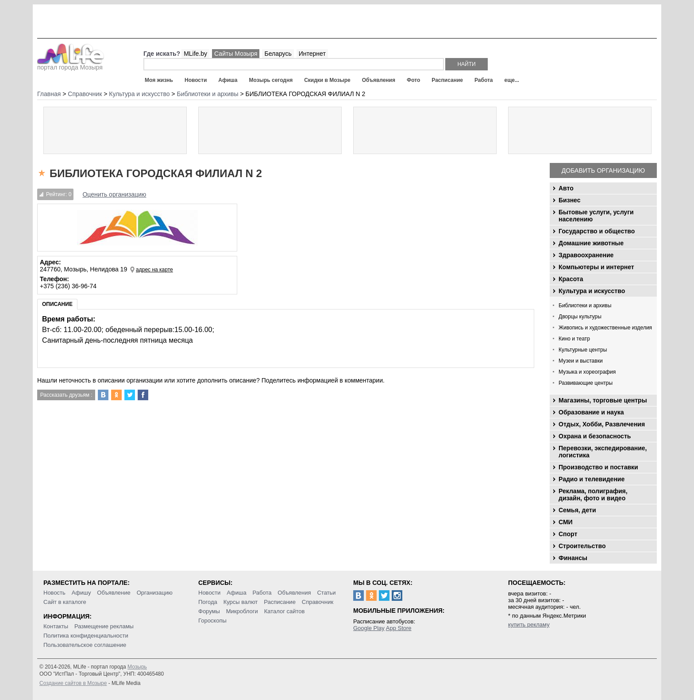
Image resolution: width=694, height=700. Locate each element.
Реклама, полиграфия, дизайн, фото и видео (593, 494)
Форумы (209, 611)
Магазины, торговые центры (603, 400)
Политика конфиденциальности (85, 635)
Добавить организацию (603, 170)
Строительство (582, 545)
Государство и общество (597, 231)
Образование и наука (591, 412)
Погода (207, 602)
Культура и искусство (592, 290)
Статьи (326, 592)
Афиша (227, 80)
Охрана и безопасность (595, 436)
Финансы (573, 557)
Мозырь (137, 667)
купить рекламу (529, 624)
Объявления (378, 80)
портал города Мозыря (70, 64)
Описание (57, 304)
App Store (399, 628)
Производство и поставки (598, 467)
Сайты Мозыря (235, 53)
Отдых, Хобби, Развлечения (602, 424)
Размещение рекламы (104, 626)
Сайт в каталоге (64, 602)
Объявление (113, 592)
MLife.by (195, 53)
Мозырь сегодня (271, 80)
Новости (196, 80)
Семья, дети (577, 510)
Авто (566, 188)
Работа (483, 80)
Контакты (55, 626)
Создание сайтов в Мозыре (73, 683)
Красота (571, 278)
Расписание (447, 80)
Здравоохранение (586, 255)
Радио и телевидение (592, 479)
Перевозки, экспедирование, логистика (603, 452)
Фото (413, 80)
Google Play (369, 628)
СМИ (566, 522)
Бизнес (569, 200)
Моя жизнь (159, 80)
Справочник (318, 602)
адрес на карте (154, 270)
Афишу (81, 592)
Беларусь (277, 53)
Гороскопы (212, 620)
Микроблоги (242, 611)
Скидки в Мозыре (327, 80)
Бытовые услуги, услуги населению (596, 216)
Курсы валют (241, 602)
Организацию (155, 592)
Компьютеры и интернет (596, 267)
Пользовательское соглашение (84, 645)
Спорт (568, 534)
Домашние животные (591, 243)
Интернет (312, 53)
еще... (511, 80)
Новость (54, 592)
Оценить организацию (114, 194)
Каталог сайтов (284, 611)
